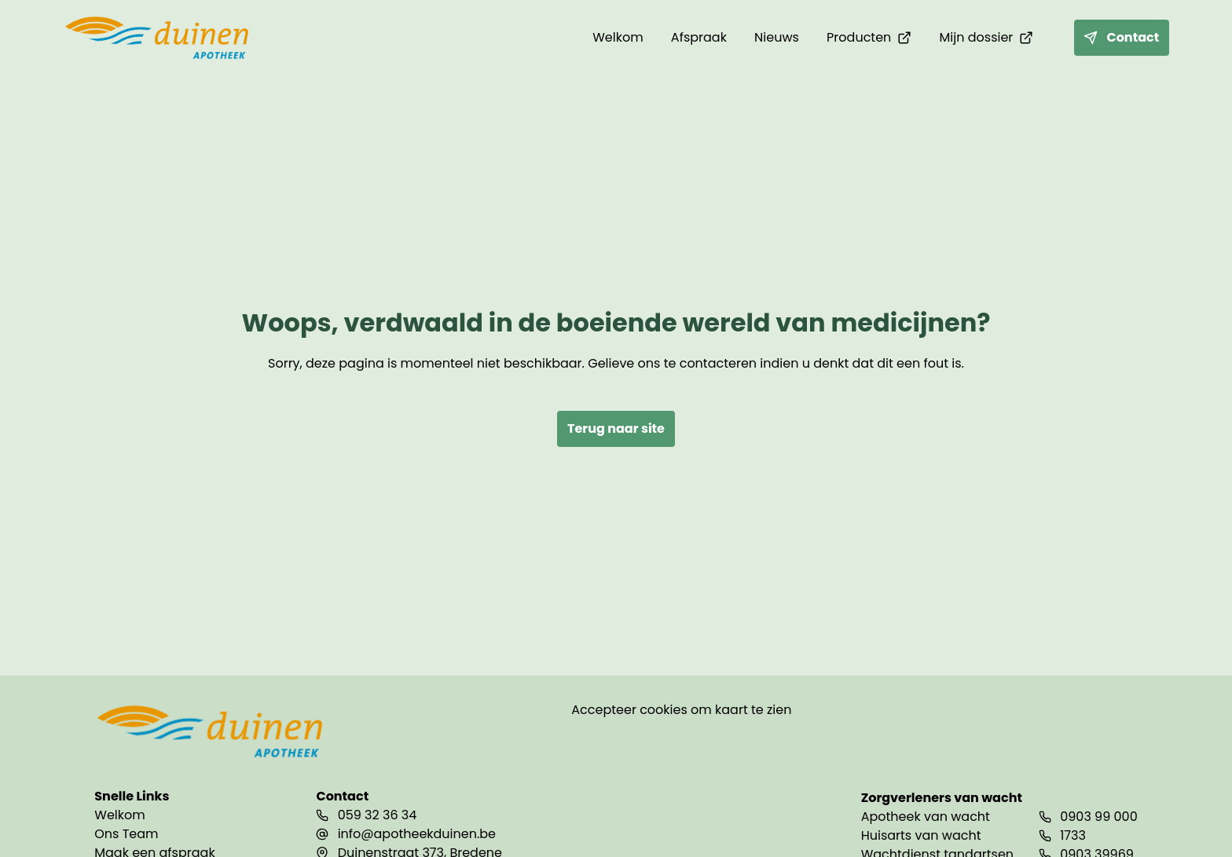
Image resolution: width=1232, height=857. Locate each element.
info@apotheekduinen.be (417, 834)
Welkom (119, 815)
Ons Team (126, 834)
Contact (1121, 37)
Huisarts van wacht (921, 835)
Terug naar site (616, 428)
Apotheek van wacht (925, 817)
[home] (159, 38)
